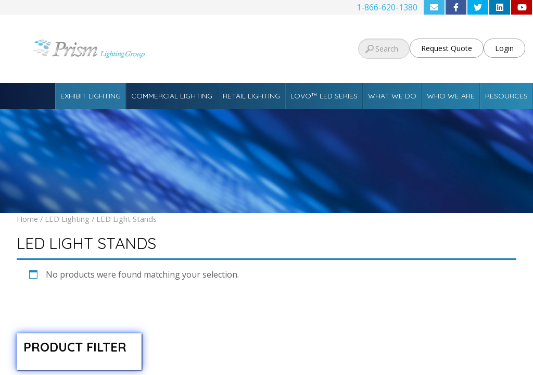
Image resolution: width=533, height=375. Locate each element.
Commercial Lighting (171, 96)
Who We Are (451, 96)
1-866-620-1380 (387, 7)
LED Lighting (67, 219)
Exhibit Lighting (90, 96)
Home (27, 219)
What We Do (392, 96)
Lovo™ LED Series (324, 96)
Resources (506, 96)
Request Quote (446, 48)
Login (504, 48)
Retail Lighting (251, 96)
